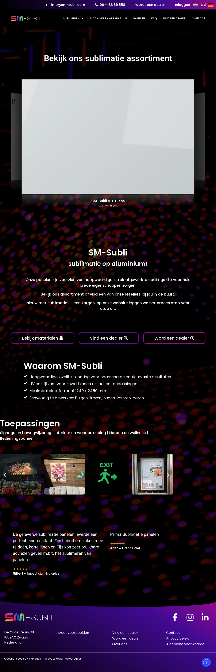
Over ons (119, 644)
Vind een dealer (174, 18)
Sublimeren (73, 18)
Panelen (139, 18)
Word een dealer (126, 638)
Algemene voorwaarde (185, 644)
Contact (198, 18)
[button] (4, 475)
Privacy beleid (177, 638)
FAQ (154, 18)
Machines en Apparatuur (108, 18)
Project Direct (73, 658)
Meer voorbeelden (73, 632)
